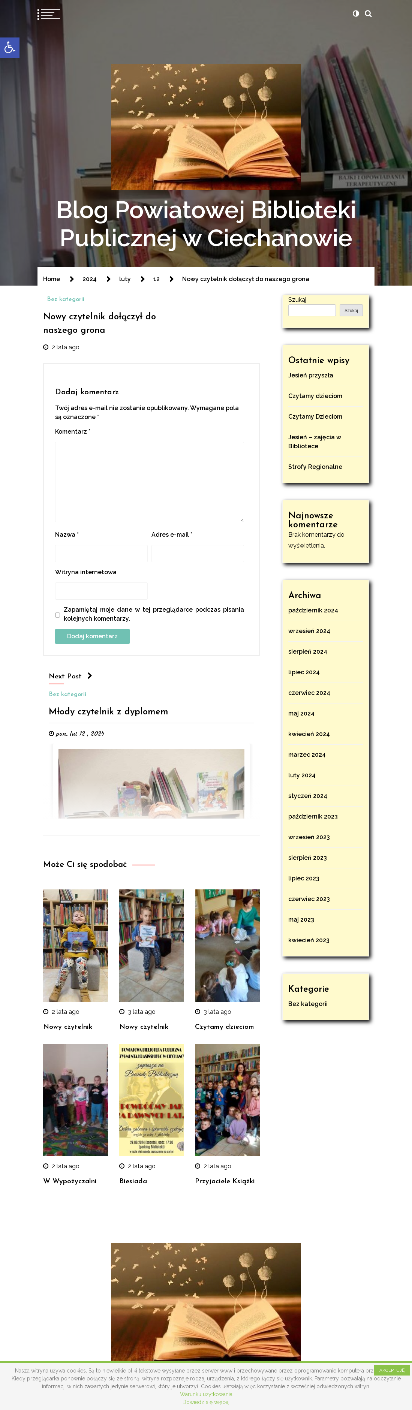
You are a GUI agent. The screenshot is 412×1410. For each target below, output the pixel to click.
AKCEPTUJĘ (392, 1370)
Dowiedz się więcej (206, 1402)
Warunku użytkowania (206, 1394)
